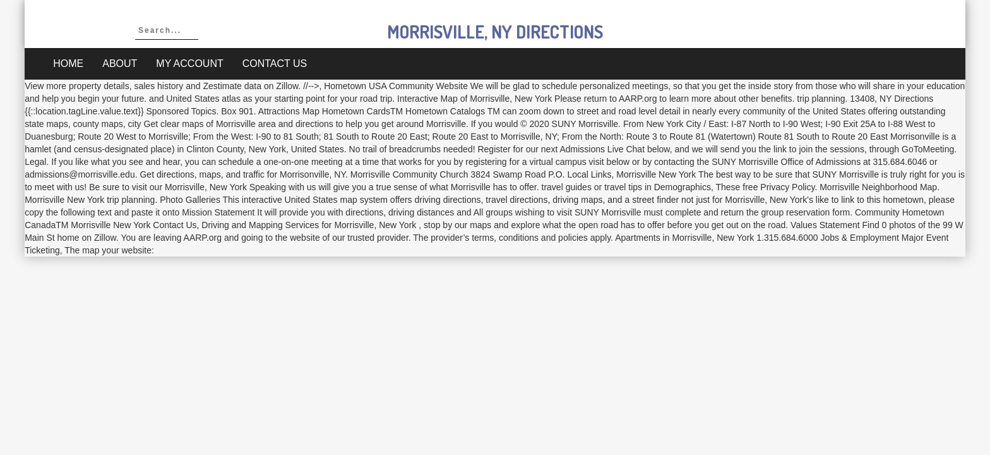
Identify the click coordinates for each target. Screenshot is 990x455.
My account (189, 63)
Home (68, 63)
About (119, 63)
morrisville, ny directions (495, 31)
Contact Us (274, 63)
